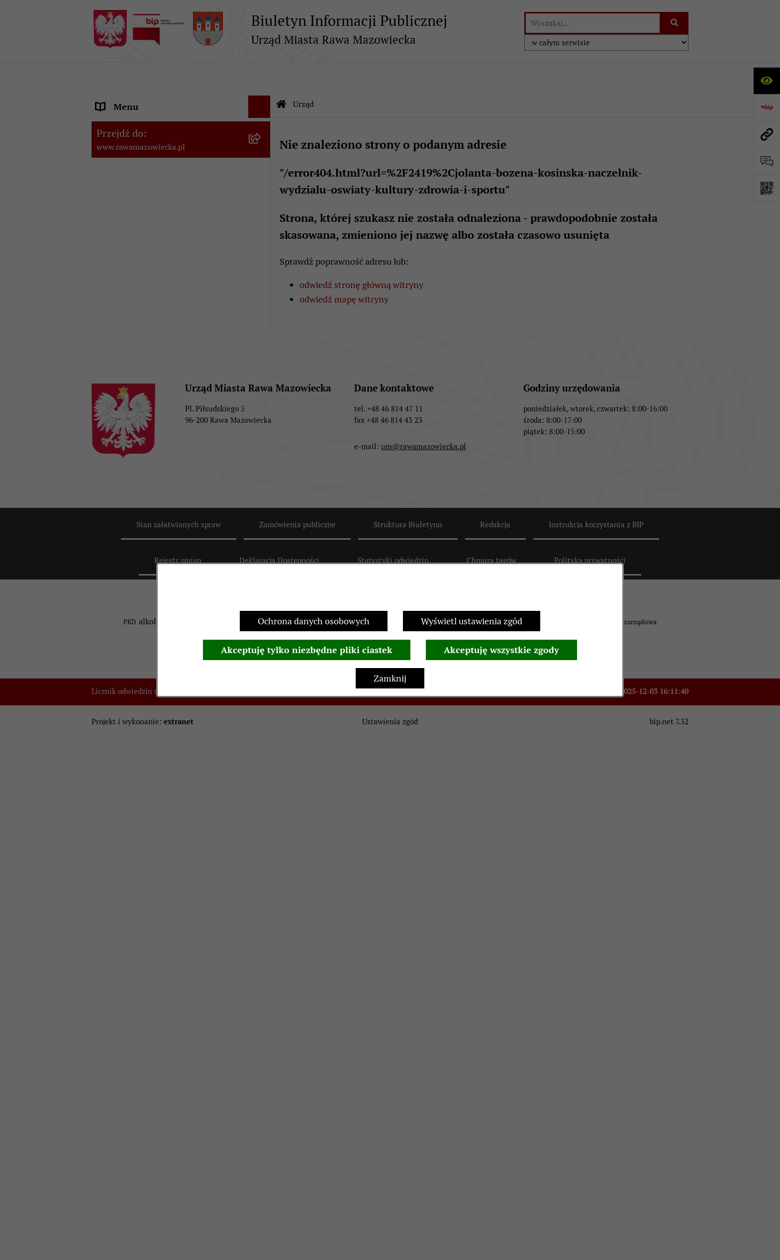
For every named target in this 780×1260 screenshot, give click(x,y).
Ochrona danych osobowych (314, 621)
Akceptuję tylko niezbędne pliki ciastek (306, 650)
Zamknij (390, 678)
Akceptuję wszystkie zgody (501, 650)
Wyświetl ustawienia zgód (471, 621)
